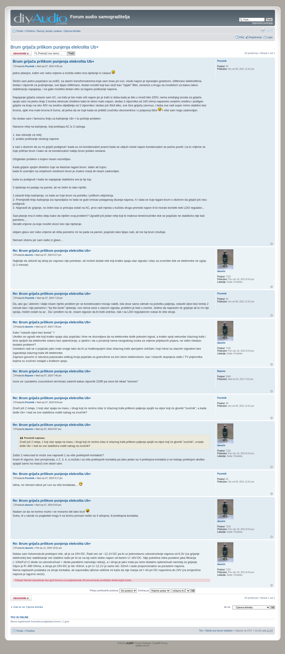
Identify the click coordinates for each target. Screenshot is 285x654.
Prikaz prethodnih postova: (113, 590)
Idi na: (227, 607)
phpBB (129, 643)
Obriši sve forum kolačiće (219, 630)
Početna (30, 31)
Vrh (271, 244)
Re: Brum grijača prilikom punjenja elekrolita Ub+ (52, 250)
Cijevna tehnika (72, 31)
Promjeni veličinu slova (269, 30)
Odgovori (21, 53)
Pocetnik (29, 66)
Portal (19, 31)
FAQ (241, 37)
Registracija (255, 37)
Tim (201, 630)
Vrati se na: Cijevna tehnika (28, 607)
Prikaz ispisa (262, 30)
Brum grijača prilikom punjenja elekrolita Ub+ (54, 47)
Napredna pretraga (262, 23)
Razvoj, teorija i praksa (49, 31)
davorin (29, 255)
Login (270, 37)
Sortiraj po (154, 590)
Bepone (29, 375)
